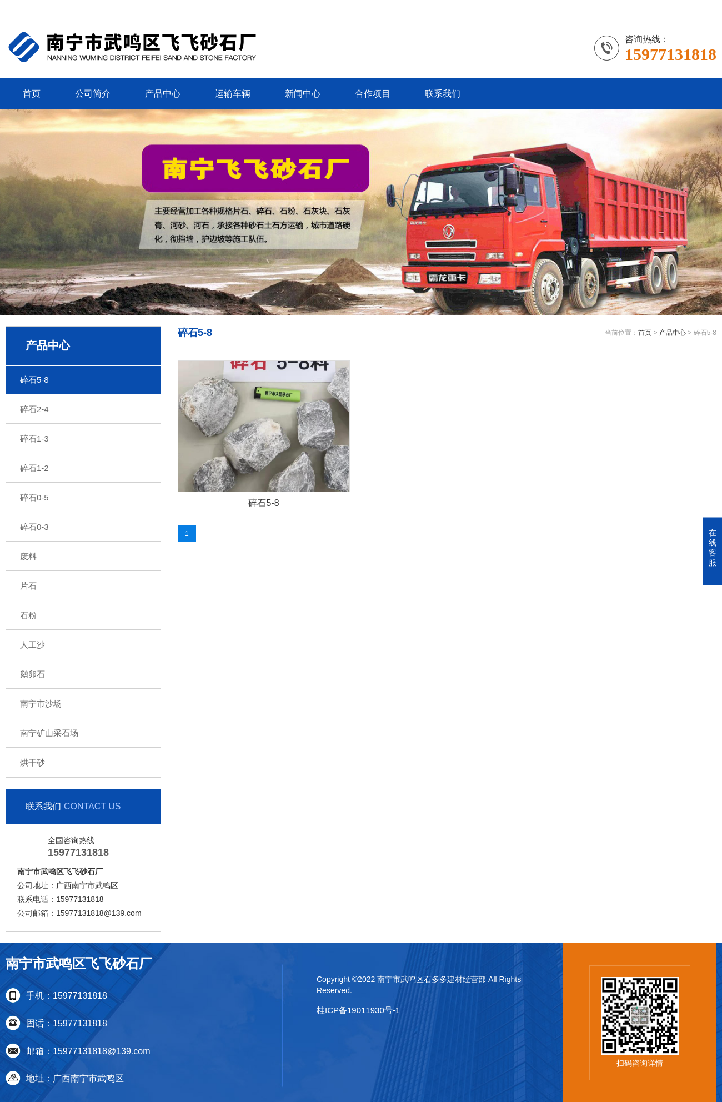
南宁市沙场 (41, 703)
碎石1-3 (34, 438)
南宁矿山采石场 (49, 733)
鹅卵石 (32, 674)
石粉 (28, 615)
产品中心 (162, 93)
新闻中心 (302, 93)
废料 (28, 556)
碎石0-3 (34, 527)
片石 (28, 585)
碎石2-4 (34, 409)
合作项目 (372, 93)
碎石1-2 (34, 468)
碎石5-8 (34, 379)
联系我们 (442, 93)
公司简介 (93, 93)
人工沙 (32, 644)
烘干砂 (32, 762)
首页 (32, 93)
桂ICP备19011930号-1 (358, 1010)
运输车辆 (232, 93)
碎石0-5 (34, 497)
